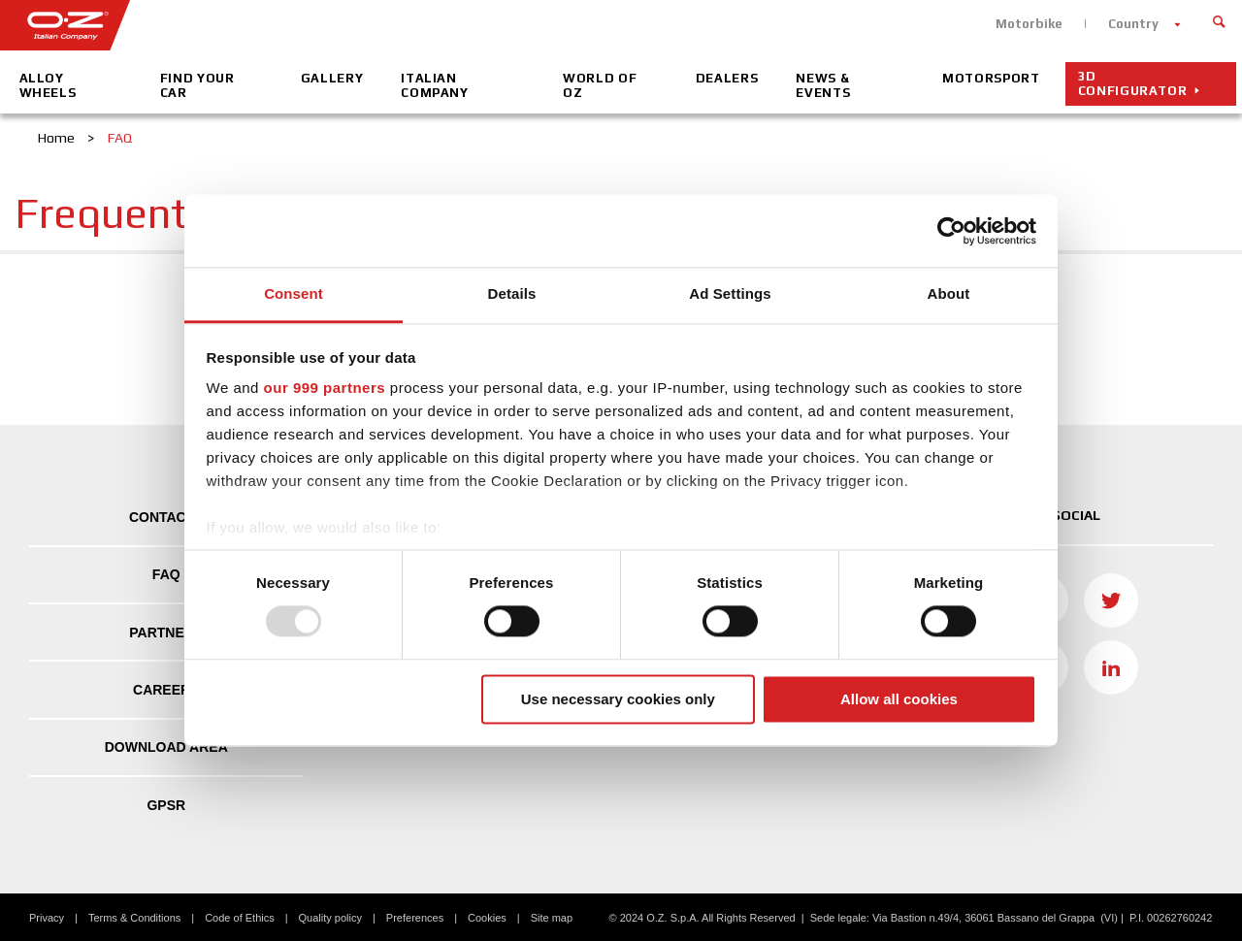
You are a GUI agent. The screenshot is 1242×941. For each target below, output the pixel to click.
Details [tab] (512, 293)
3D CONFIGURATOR (1133, 83)
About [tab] (949, 293)
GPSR (166, 805)
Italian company (435, 85)
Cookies (487, 918)
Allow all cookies (899, 699)
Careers (166, 690)
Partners (166, 632)
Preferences (414, 918)
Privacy (46, 918)
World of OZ (600, 85)
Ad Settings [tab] (729, 293)
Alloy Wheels (48, 85)
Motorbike (1029, 23)
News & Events (823, 85)
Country (1133, 23)
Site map (551, 918)
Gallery (332, 78)
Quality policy (330, 918)
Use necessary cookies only (618, 699)
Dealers (727, 78)
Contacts (166, 517)
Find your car (197, 85)
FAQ (166, 574)
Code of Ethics (240, 918)
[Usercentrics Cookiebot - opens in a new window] (951, 230)
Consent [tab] (293, 293)
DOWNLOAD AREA (166, 747)
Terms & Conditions (134, 918)
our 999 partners (325, 387)
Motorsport (991, 78)
